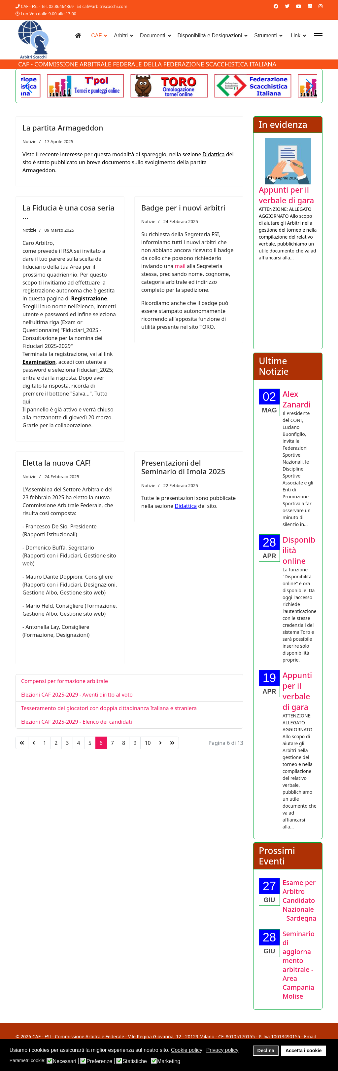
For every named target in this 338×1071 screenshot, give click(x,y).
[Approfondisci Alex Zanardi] (297, 399)
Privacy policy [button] (222, 1050)
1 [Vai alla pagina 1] (44, 742)
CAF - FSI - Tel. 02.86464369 (47, 6)
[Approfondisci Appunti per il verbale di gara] (288, 161)
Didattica (214, 154)
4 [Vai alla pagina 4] (78, 742)
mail (180, 266)
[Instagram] (320, 6)
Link (295, 35)
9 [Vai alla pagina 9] (134, 742)
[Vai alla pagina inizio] (21, 743)
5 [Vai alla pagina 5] (89, 742)
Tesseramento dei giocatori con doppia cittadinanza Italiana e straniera (109, 708)
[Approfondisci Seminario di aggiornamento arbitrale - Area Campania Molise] (299, 965)
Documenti (152, 35)
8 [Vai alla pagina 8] (123, 742)
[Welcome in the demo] (252, 85)
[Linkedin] (310, 6)
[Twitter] (287, 6)
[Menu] (318, 36)
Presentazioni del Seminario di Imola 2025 (183, 467)
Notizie (29, 141)
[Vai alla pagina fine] (172, 743)
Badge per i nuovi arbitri (183, 207)
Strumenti (265, 35)
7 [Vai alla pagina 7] (112, 742)
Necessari (64, 1061)
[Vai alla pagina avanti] (160, 743)
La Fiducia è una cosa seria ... (68, 212)
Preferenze (99, 1061)
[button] (309, 86)
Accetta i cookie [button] (304, 1050)
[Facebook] (276, 6)
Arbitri (121, 35)
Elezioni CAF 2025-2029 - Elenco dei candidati (76, 721)
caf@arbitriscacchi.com (105, 6)
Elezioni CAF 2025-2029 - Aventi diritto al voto (77, 694)
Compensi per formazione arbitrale (64, 681)
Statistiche (134, 1061)
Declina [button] (265, 1050)
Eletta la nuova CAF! (56, 463)
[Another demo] (85, 85)
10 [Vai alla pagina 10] (148, 742)
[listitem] (288, 199)
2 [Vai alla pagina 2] (55, 742)
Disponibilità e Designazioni (210, 35)
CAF (96, 35)
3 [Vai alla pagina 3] (67, 742)
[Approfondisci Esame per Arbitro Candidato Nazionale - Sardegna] (299, 900)
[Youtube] (298, 6)
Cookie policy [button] (186, 1050)
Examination (38, 361)
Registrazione (89, 298)
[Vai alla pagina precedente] (33, 743)
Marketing (168, 1061)
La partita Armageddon (62, 128)
